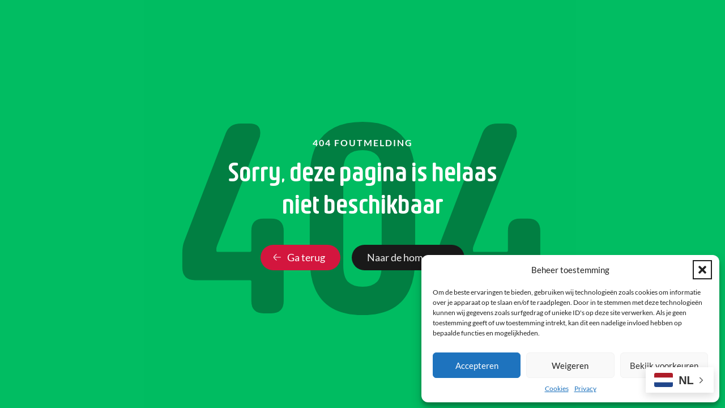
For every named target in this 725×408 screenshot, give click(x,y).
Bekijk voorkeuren (664, 365)
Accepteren (476, 365)
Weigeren (570, 365)
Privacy (585, 388)
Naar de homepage (408, 257)
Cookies (557, 388)
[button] (702, 269)
